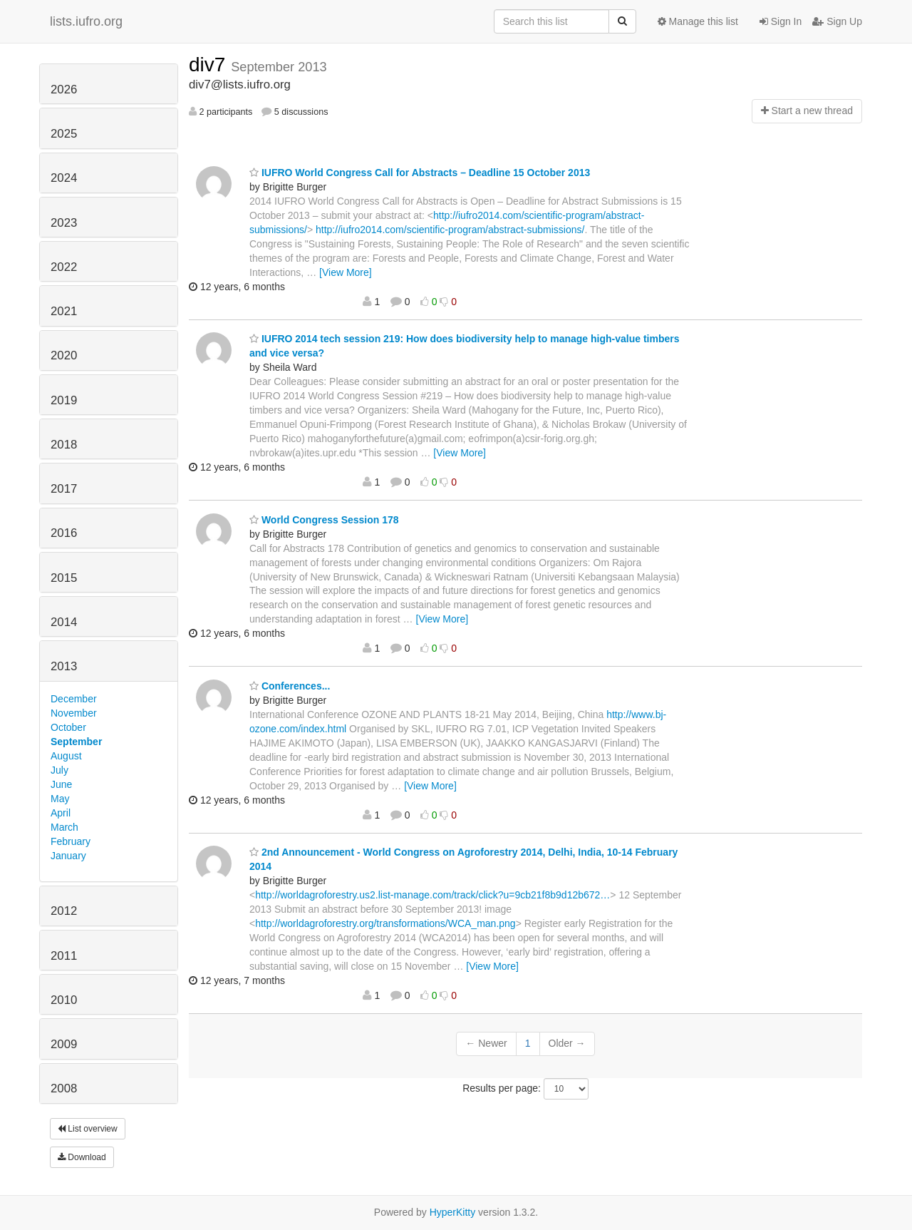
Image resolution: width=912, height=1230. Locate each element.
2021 (64, 311)
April (61, 813)
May (60, 798)
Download (82, 1157)
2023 (64, 223)
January (68, 855)
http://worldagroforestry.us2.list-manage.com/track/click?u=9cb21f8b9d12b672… (432, 895)
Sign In (781, 21)
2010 (64, 1000)
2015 (64, 578)
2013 (64, 666)
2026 (64, 89)
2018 (64, 444)
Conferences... (289, 686)
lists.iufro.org (86, 21)
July (59, 770)
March (64, 827)
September (76, 741)
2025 (64, 133)
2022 (64, 267)
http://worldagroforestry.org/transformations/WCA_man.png (385, 923)
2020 (64, 355)
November (74, 713)
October (68, 727)
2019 (64, 400)
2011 (64, 956)
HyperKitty (453, 1212)
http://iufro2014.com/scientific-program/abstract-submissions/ (450, 229)
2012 (64, 911)
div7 (210, 64)
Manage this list (698, 21)
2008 (64, 1088)
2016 (64, 533)
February (70, 841)
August (66, 756)
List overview (88, 1129)
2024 (64, 178)
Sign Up (837, 21)
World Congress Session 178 (324, 520)
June (61, 784)
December (74, 698)
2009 (64, 1044)
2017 (64, 489)
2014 (64, 622)
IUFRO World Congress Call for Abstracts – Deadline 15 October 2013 (419, 172)
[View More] (345, 272)
